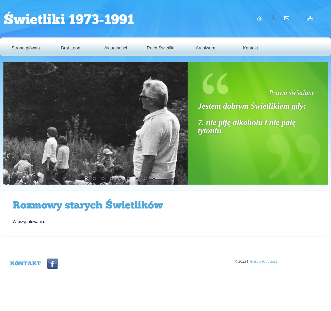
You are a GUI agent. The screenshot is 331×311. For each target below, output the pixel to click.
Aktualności (115, 47)
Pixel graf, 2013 (263, 261)
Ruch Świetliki (165, 47)
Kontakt (250, 47)
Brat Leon (70, 47)
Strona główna (26, 47)
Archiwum (205, 47)
